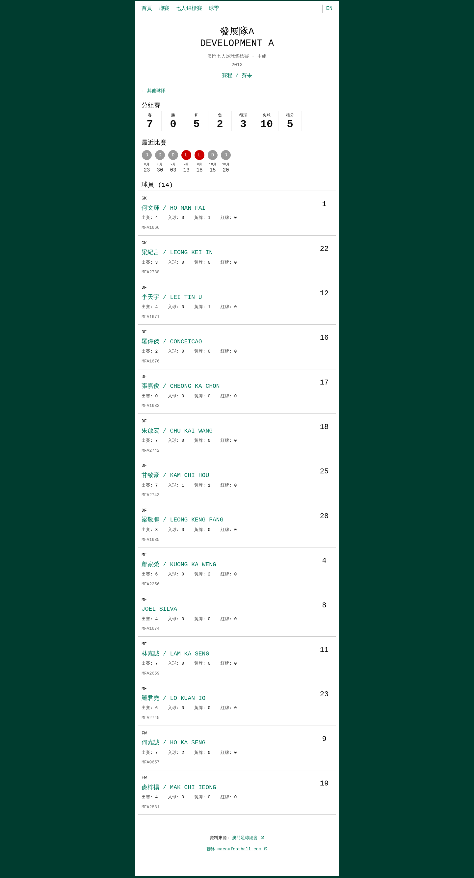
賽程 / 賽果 (237, 75)
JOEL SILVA (159, 610)
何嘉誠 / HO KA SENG (173, 743)
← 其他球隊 (154, 91)
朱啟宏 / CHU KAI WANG (177, 432)
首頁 (147, 8)
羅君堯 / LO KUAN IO (173, 699)
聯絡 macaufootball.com (237, 850)
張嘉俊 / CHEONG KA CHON (181, 387)
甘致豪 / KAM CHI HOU (175, 476)
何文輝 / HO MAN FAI (173, 209)
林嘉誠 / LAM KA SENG (175, 654)
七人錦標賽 (189, 8)
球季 (214, 8)
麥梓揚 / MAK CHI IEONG (179, 788)
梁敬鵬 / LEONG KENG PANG (182, 520)
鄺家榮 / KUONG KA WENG (179, 565)
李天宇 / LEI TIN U (172, 298)
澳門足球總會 (248, 838)
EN (329, 8)
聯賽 (164, 8)
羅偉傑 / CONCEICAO (172, 342)
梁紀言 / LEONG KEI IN (177, 253)
